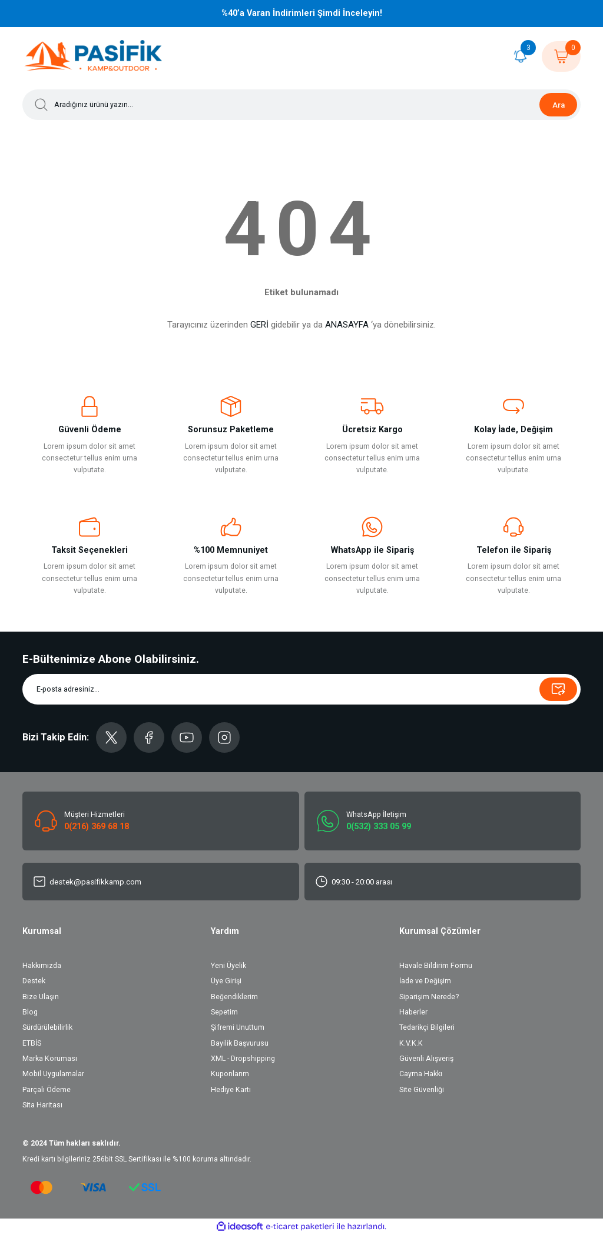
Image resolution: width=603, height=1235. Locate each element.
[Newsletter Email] (301, 689)
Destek (33, 981)
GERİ (259, 324)
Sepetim (224, 1012)
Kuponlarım (230, 1074)
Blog (30, 1012)
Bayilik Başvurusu (240, 1043)
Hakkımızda (41, 966)
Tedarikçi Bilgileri (427, 1027)
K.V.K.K (411, 1043)
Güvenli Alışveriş (426, 1058)
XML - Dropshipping (243, 1058)
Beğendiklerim (234, 997)
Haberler (413, 1012)
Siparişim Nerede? (429, 997)
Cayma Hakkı (420, 1074)
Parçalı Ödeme (46, 1090)
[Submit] (558, 689)
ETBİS (31, 1043)
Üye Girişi (226, 981)
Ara (558, 105)
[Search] (301, 104)
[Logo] (93, 56)
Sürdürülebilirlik (47, 1027)
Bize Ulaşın (40, 997)
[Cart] (561, 56)
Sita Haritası (42, 1105)
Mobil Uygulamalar (53, 1074)
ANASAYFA (347, 324)
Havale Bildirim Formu (435, 966)
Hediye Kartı (231, 1090)
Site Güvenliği (421, 1090)
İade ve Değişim (425, 981)
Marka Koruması (49, 1058)
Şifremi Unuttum (237, 1027)
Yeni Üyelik (228, 966)
